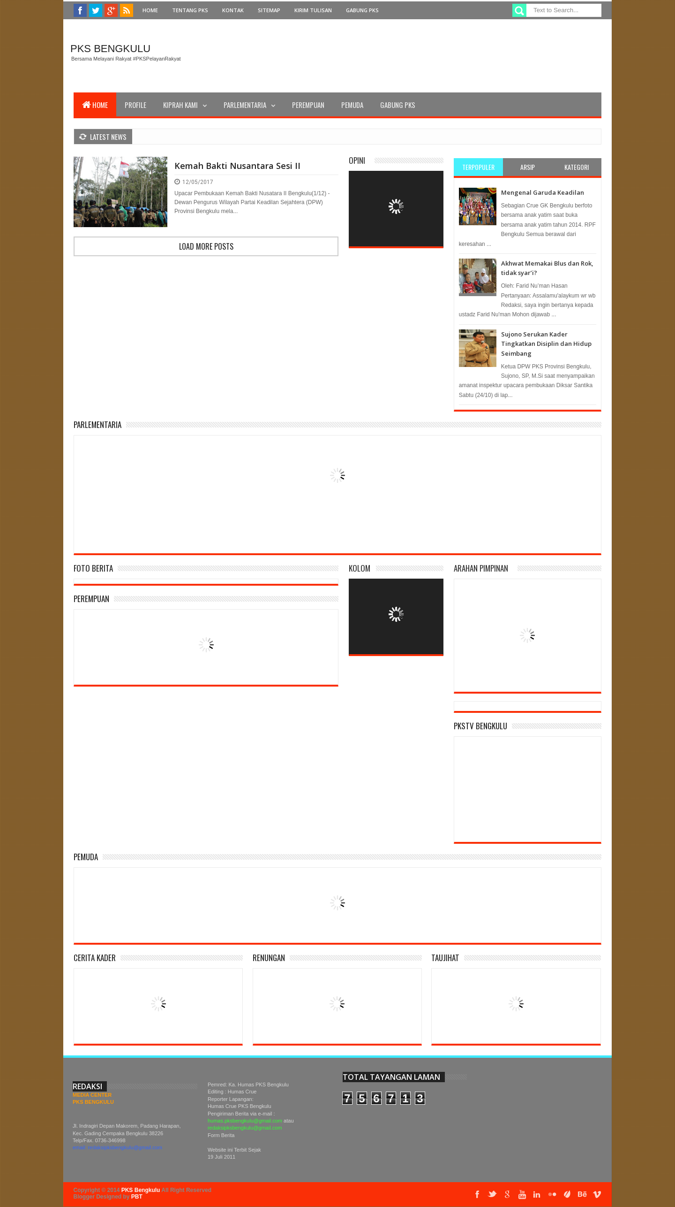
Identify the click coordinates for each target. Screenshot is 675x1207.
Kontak (233, 10)
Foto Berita (93, 568)
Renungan (269, 957)
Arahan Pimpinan (481, 568)
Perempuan (308, 104)
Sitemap (269, 10)
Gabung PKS (362, 10)
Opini (357, 160)
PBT (136, 1196)
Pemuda (352, 104)
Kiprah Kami (180, 104)
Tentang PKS (190, 10)
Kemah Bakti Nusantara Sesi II (237, 165)
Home (150, 10)
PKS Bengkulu (110, 48)
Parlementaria (245, 104)
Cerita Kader (95, 957)
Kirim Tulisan (313, 10)
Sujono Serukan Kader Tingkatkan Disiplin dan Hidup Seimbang (546, 344)
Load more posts (206, 246)
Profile (135, 104)
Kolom (359, 568)
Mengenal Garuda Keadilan (542, 192)
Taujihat (445, 957)
